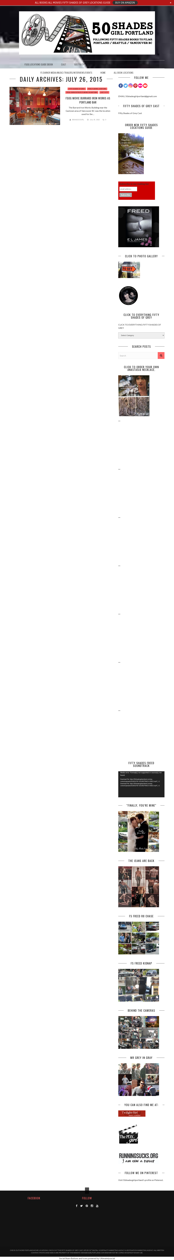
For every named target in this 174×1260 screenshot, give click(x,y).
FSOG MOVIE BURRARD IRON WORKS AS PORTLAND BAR (88, 100)
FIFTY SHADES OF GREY (77, 89)
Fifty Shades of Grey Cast (130, 113)
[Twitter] (125, 85)
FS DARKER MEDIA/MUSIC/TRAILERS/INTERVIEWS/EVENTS (66, 72)
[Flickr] (140, 85)
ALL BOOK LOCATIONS (123, 72)
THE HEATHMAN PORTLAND (104, 64)
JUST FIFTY (79, 64)
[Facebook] (121, 85)
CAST (63, 64)
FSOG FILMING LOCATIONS (97, 89)
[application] (141, 784)
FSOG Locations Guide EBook (39, 64)
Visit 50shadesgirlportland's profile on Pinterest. (140, 1180)
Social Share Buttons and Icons (73, 1258)
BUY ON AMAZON (125, 2)
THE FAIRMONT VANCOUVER (137, 64)
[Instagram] (130, 85)
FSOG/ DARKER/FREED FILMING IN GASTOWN (81, 92)
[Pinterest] (135, 85)
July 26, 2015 (95, 120)
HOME (103, 72)
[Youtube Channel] (145, 85)
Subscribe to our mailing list (134, 184)
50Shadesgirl (78, 120)
